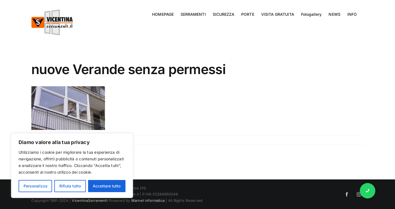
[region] (72, 165)
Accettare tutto (106, 186)
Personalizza (35, 186)
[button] (367, 190)
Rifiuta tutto (70, 186)
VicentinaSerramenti (89, 200)
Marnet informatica (148, 200)
